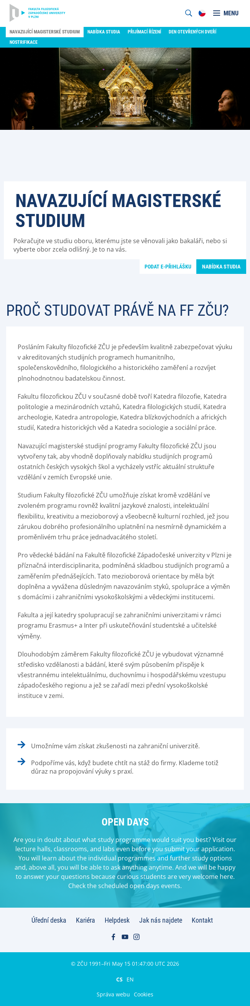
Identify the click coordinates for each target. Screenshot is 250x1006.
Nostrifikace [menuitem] (24, 42)
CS (119, 979)
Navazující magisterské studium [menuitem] (45, 32)
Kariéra (85, 920)
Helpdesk (117, 920)
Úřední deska (48, 920)
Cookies (143, 994)
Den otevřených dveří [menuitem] (192, 32)
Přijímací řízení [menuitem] (144, 32)
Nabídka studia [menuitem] (103, 32)
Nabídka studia (221, 267)
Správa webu (113, 994)
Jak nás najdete (160, 920)
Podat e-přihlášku (168, 267)
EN (130, 979)
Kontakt (202, 920)
